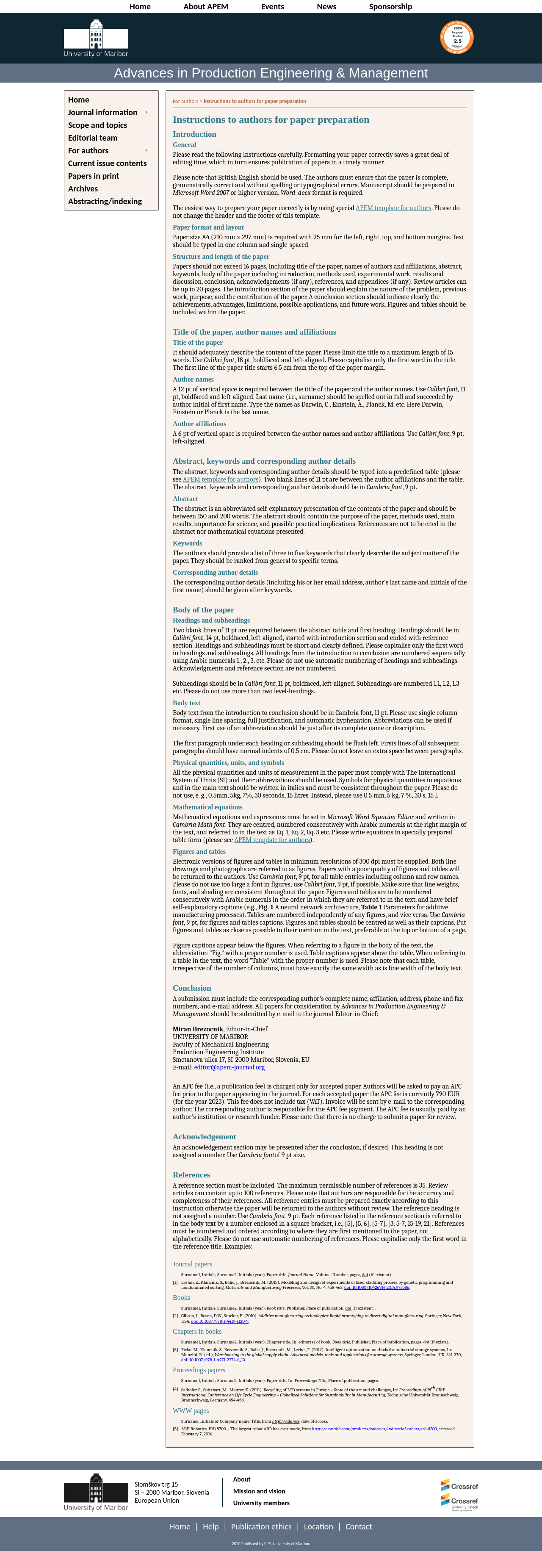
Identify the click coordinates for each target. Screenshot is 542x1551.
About (242, 1479)
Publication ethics (261, 1526)
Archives (83, 188)
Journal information (103, 112)
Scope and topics (97, 125)
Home (78, 99)
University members (261, 1503)
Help (211, 1526)
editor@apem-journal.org (229, 1067)
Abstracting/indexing (105, 201)
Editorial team (93, 138)
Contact (359, 1526)
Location (318, 1526)
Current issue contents (107, 163)
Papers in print (93, 176)
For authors (88, 150)
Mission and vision (259, 1491)
